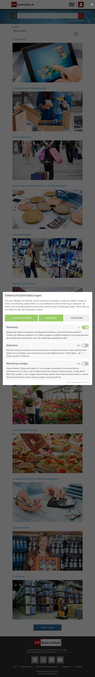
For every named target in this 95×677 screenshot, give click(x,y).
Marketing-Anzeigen (17, 363)
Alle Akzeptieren (21, 318)
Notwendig (12, 327)
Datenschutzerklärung (73, 382)
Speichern (77, 318)
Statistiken (12, 345)
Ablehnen (51, 318)
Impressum (86, 382)
